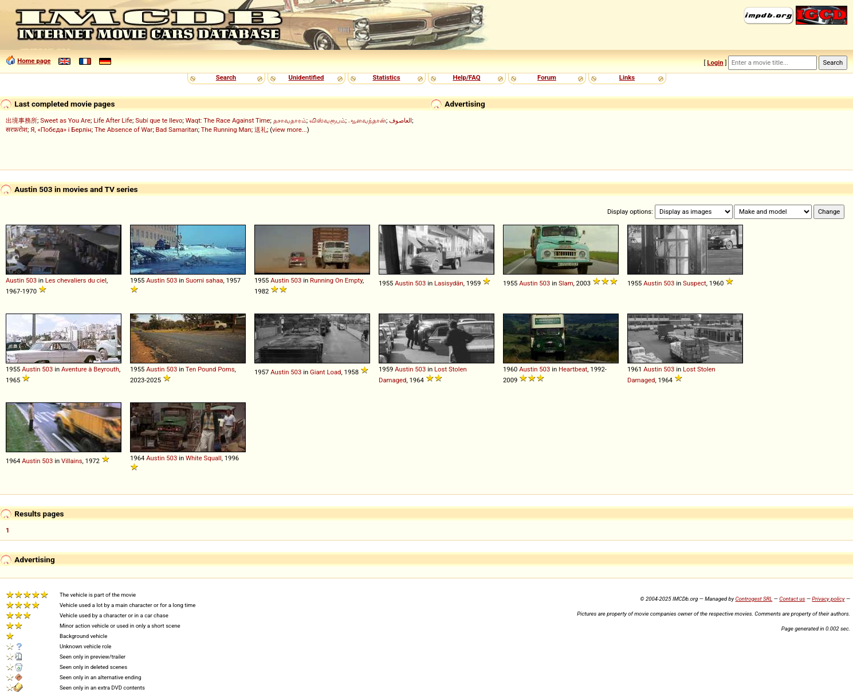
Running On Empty (336, 280)
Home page (33, 61)
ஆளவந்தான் (367, 120)
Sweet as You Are (65, 120)
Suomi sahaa (204, 280)
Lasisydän (448, 283)
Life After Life (112, 120)
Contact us (792, 599)
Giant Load (325, 372)
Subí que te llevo (158, 120)
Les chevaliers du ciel (76, 280)
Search (226, 77)
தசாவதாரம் (289, 120)
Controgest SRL (753, 599)
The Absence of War (124, 130)
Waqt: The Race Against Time (228, 120)
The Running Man (226, 130)
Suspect (694, 283)
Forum (546, 77)
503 (31, 280)
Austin (15, 280)
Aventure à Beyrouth (90, 369)
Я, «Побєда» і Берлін (60, 130)
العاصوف (400, 120)
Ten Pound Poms (210, 369)
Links (627, 77)
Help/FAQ (466, 77)
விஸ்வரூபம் (327, 120)
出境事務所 (21, 120)
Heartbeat (573, 369)
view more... (289, 130)
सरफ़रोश (16, 130)
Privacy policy (828, 599)
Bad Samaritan (177, 130)
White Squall (204, 458)
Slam (566, 283)
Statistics (386, 77)
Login (715, 62)
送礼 (260, 130)
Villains (71, 461)
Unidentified (306, 77)
